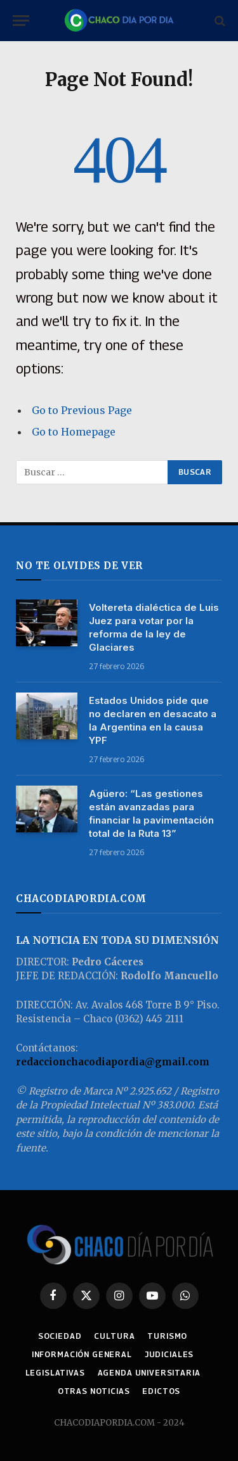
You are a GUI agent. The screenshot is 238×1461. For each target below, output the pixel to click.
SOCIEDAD (60, 1336)
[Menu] (21, 20)
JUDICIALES (169, 1354)
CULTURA (114, 1336)
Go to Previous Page (82, 410)
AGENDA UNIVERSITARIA (149, 1372)
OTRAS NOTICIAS (94, 1391)
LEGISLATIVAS (55, 1372)
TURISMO (167, 1336)
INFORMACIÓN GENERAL (82, 1354)
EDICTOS (161, 1391)
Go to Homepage (74, 431)
